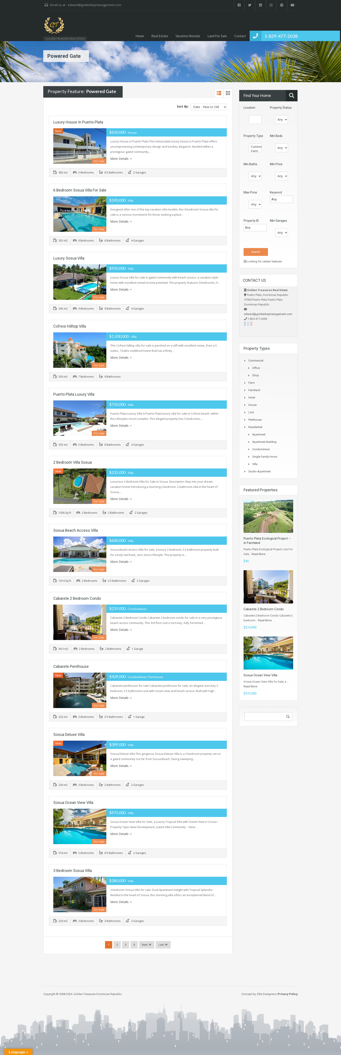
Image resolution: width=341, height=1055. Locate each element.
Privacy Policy (288, 994)
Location (249, 107)
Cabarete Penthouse (71, 666)
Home (139, 36)
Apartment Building (264, 441)
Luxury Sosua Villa (68, 258)
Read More (258, 554)
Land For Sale (217, 36)
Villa (254, 464)
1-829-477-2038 (281, 36)
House (252, 405)
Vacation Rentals (188, 36)
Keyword (276, 192)
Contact (240, 36)
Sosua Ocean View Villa (73, 802)
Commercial (255, 147)
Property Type (253, 136)
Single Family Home (264, 456)
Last (161, 944)
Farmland (254, 390)
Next (144, 944)
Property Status (281, 107)
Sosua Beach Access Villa (75, 530)
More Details (121, 159)
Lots (251, 412)
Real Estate (159, 36)
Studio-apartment (259, 471)
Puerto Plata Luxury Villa (73, 394)
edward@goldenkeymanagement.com (94, 5)
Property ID (251, 220)
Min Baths (250, 164)
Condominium (261, 449)
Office (256, 368)
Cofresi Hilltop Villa (69, 326)
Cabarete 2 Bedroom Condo (77, 598)
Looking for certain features (263, 261)
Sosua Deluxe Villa (69, 734)
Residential (255, 427)
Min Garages (278, 220)
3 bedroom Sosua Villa (72, 870)
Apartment (259, 434)
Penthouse (255, 419)
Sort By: (183, 106)
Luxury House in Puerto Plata (78, 122)
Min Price (276, 164)
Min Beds (276, 136)
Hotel (251, 397)
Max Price (250, 192)
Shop (255, 375)
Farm (255, 151)
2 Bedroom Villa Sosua (72, 462)
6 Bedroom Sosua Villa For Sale (79, 190)
